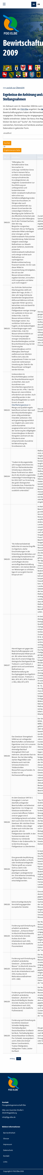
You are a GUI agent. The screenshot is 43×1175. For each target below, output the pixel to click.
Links (5, 1162)
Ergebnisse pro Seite (12, 150)
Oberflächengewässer (20, 405)
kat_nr (6, 157)
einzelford (16, 157)
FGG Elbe (24, 109)
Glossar (6, 1138)
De (34, 4)
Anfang (12, 1059)
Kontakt (6, 1156)
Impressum (7, 1144)
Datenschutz (8, 1150)
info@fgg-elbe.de (8, 1117)
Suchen (7, 143)
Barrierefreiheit (9, 1133)
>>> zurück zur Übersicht (13, 87)
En (39, 4)
